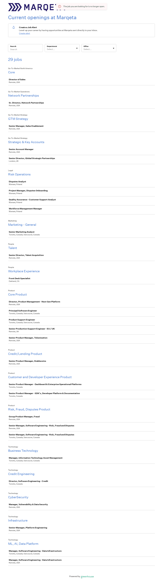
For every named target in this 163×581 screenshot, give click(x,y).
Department (52, 46)
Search (13, 46)
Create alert (24, 33)
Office (86, 46)
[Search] (25, 50)
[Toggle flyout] (76, 48)
